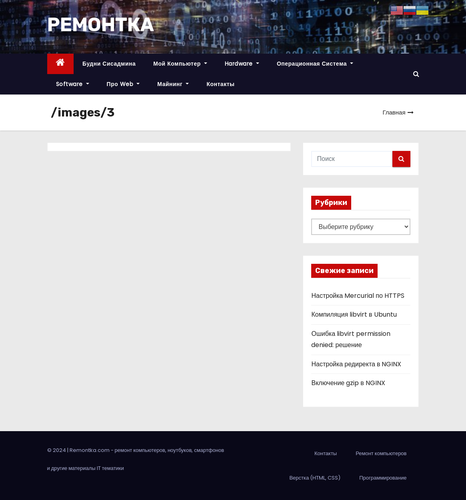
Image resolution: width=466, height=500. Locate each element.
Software (72, 84)
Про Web (123, 84)
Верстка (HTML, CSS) (314, 478)
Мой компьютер (180, 64)
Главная (393, 112)
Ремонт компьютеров (381, 453)
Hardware (242, 64)
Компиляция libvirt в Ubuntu (353, 314)
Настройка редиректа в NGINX (356, 364)
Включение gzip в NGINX (348, 383)
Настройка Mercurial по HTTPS (357, 295)
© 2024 (57, 450)
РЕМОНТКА (100, 24)
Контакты (220, 84)
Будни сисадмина (109, 64)
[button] (416, 73)
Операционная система (315, 64)
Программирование (382, 478)
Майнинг (173, 84)
